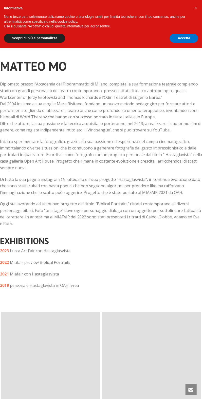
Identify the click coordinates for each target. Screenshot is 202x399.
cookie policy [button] (67, 21)
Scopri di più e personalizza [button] (34, 38)
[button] (196, 8)
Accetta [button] (184, 38)
